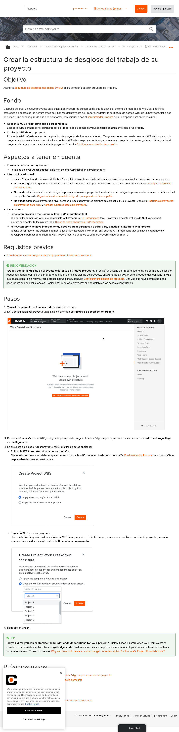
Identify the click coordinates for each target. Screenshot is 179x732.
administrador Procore (100, 117)
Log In (174, 716)
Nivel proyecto (130, 46)
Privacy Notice (122, 716)
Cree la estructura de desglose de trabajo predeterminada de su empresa (49, 255)
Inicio (17, 46)
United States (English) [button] (109, 8)
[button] (151, 28)
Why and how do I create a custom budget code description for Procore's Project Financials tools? (108, 651)
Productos (32, 46)
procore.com (80, 8)
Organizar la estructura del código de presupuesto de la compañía (74, 196)
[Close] (60, 673)
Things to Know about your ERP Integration (79, 222)
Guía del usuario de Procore (101, 46)
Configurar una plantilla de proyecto (97, 144)
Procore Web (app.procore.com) (62, 46)
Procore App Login (162, 8)
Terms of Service (141, 716)
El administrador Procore (138, 455)
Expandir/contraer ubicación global (171, 46)
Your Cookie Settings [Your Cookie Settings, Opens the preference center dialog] (33, 719)
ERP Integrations (89, 218)
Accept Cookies (33, 710)
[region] (34, 698)
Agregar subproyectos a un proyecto (65, 204)
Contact (141, 8)
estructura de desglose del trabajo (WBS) (39, 87)
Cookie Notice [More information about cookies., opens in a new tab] (32, 704)
